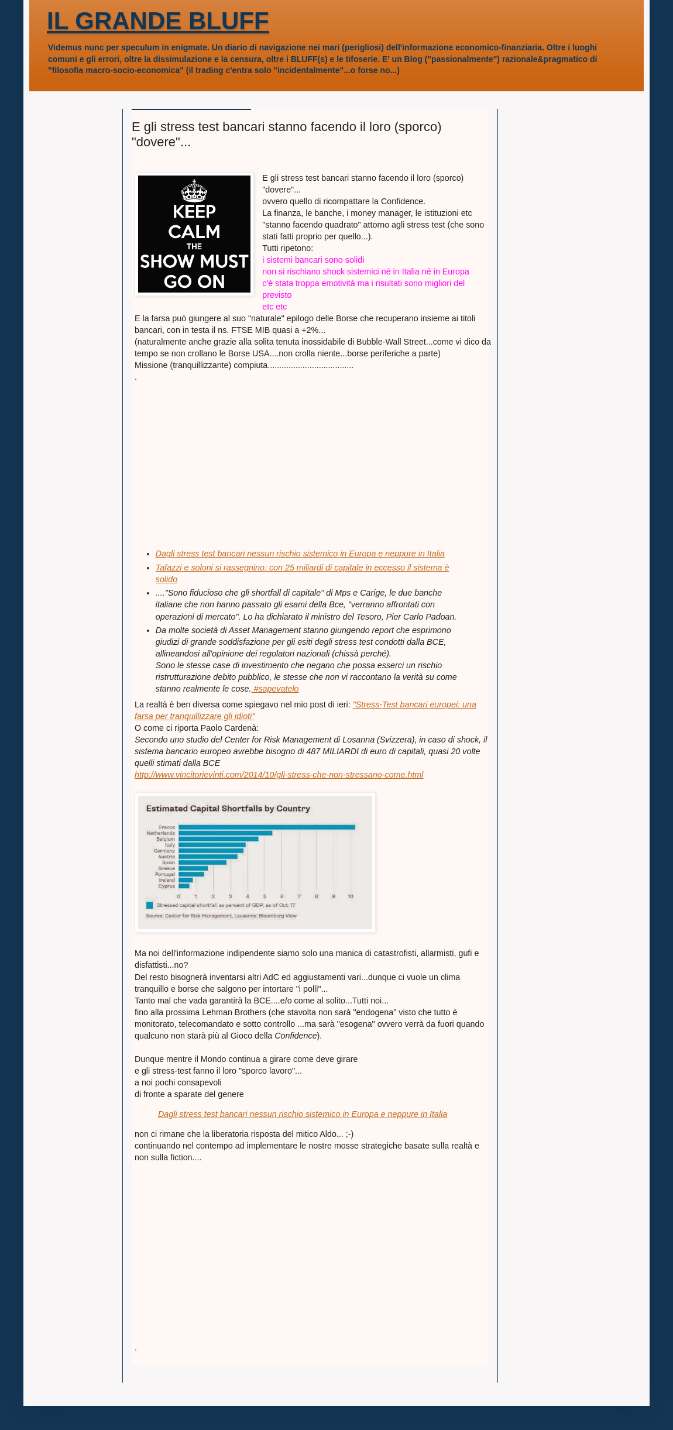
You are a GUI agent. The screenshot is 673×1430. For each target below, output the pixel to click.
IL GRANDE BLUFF (158, 21)
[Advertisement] (222, 456)
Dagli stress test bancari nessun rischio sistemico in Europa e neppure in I (293, 553)
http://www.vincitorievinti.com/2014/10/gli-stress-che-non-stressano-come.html (279, 774)
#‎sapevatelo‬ (274, 688)
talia (437, 553)
